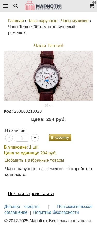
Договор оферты (21, 206)
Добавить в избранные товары (34, 160)
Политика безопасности (56, 212)
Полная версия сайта (31, 193)
